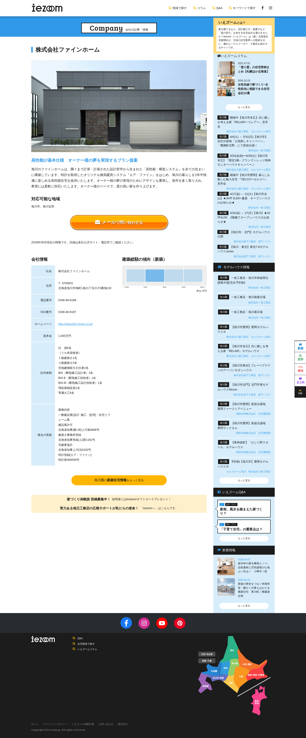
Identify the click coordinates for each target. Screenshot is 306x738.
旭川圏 (119, 480)
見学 (300, 357)
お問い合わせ (107, 724)
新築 (300, 346)
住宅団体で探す (86, 644)
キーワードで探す (244, 8)
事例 (300, 369)
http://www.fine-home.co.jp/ (75, 324)
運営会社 (124, 724)
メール (119, 222)
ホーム (35, 724)
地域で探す (179, 8)
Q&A (219, 8)
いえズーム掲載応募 (84, 724)
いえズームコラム (87, 649)
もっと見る (244, 107)
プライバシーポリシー (56, 724)
